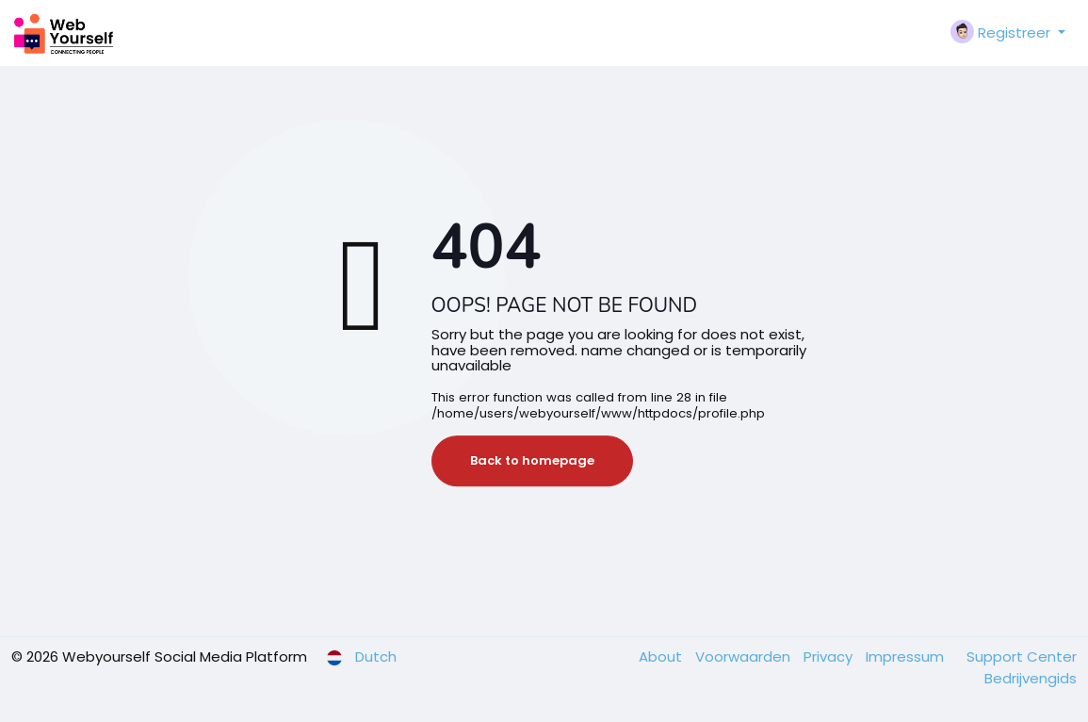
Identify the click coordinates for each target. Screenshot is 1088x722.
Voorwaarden (744, 656)
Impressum (907, 656)
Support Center (1021, 656)
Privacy (830, 656)
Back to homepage (532, 460)
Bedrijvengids (1030, 678)
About (662, 656)
